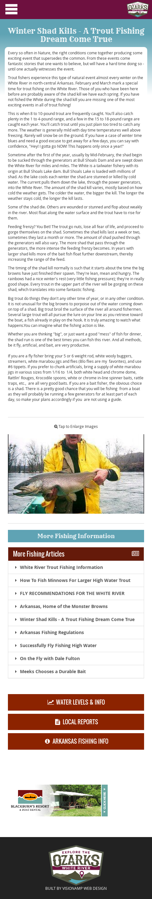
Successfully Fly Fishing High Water (55, 645)
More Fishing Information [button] (76, 536)
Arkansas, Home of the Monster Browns (60, 606)
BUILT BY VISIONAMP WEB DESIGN (76, 888)
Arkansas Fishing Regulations (48, 632)
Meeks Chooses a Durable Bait (49, 671)
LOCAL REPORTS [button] (76, 722)
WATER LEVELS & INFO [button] (75, 702)
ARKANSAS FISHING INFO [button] (76, 741)
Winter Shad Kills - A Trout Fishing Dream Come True (74, 619)
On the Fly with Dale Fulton (46, 658)
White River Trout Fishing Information (58, 567)
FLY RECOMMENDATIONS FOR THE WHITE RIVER (68, 593)
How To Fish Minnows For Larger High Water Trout (71, 580)
